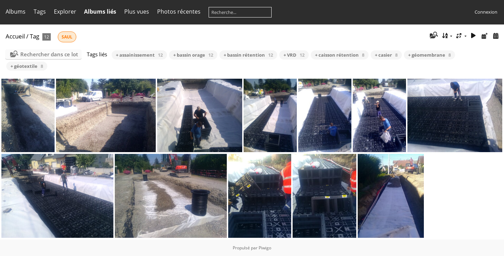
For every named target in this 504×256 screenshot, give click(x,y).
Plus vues (136, 11)
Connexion (486, 12)
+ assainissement (139, 55)
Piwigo (265, 248)
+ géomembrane (429, 55)
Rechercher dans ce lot (49, 54)
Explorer (65, 11)
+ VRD (294, 55)
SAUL (67, 37)
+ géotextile (26, 66)
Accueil (15, 36)
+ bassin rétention (248, 55)
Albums (16, 11)
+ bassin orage (193, 55)
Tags (40, 11)
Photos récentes (179, 11)
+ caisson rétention (339, 55)
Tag (34, 36)
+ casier (386, 55)
